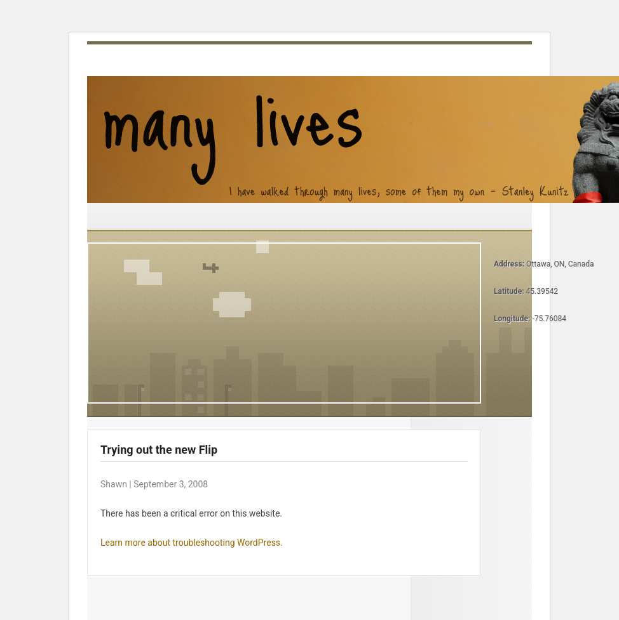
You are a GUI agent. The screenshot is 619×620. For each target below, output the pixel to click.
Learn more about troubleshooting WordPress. (191, 543)
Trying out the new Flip (158, 449)
